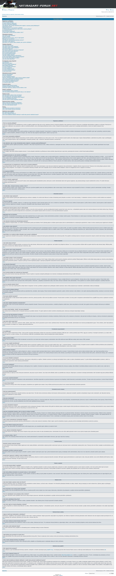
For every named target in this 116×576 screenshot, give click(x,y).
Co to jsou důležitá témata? (8, 68)
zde (105, 549)
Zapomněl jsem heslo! (7, 26)
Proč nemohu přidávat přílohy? (9, 53)
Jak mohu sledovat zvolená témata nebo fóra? (12, 103)
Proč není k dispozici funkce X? (9, 113)
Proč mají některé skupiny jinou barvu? (10, 80)
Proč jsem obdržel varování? (8, 54)
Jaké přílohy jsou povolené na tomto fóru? (11, 108)
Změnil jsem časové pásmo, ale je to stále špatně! (13, 37)
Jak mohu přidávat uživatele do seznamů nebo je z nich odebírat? (16, 91)
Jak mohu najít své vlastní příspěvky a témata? (12, 99)
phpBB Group (50, 549)
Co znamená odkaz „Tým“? (8, 82)
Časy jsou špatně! (6, 36)
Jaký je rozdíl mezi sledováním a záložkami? (12, 102)
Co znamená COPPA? (7, 30)
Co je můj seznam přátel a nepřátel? (10, 90)
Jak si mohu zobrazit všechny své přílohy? (11, 109)
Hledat (112, 9)
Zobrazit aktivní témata (19, 14)
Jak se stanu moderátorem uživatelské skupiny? (12, 78)
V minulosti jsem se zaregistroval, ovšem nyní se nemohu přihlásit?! (16, 29)
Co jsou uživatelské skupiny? (8, 76)
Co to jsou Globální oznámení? (9, 66)
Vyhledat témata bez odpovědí (8, 14)
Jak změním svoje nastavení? (8, 35)
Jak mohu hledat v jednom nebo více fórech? (12, 95)
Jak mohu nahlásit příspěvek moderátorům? (11, 55)
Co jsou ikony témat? (7, 71)
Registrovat (11, 9)
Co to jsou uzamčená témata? (8, 70)
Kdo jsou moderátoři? (7, 75)
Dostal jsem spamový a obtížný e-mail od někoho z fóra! (14, 87)
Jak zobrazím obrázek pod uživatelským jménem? (13, 40)
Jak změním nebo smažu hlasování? (10, 51)
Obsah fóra (4, 16)
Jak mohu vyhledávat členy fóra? (9, 98)
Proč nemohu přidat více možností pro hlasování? (13, 50)
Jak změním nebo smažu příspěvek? (10, 46)
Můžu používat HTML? (7, 63)
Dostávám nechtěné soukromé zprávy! (10, 86)
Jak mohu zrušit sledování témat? (9, 104)
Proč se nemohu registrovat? (8, 31)
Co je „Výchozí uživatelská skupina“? (10, 81)
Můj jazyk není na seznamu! (8, 38)
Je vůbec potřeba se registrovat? (9, 23)
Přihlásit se (5, 9)
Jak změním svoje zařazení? (8, 41)
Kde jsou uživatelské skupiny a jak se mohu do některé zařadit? (16, 77)
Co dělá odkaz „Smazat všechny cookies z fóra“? (12, 32)
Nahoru (3, 127)
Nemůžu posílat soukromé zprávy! (9, 85)
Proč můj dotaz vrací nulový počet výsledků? (12, 96)
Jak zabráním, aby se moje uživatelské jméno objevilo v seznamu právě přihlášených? (20, 25)
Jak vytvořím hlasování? (7, 48)
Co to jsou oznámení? (7, 67)
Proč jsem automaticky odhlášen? (9, 24)
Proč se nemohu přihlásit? (8, 22)
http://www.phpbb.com (67, 554)
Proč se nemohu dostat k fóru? (9, 52)
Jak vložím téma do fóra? (7, 45)
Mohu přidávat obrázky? (7, 65)
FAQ (107, 9)
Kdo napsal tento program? (8, 112)
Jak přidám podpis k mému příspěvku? (10, 47)
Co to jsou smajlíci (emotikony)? (9, 64)
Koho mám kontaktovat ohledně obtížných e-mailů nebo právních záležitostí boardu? (20, 114)
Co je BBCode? (5, 62)
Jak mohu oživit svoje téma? (8, 59)
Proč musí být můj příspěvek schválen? (10, 57)
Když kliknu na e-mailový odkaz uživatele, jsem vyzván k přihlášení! (16, 42)
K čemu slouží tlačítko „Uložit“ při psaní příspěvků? (13, 56)
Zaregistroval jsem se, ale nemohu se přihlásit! (12, 27)
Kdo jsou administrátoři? (7, 74)
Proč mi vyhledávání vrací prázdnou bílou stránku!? (13, 97)
